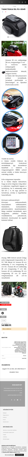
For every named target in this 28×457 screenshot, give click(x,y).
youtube (17, 399)
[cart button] (25, 2)
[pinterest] (5, 12)
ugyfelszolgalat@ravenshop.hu (15, 395)
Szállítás (5, 436)
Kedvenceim (6, 421)
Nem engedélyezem (9, 454)
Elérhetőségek (6, 439)
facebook (11, 399)
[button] (3, 333)
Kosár (4, 419)
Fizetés (4, 434)
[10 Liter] (3, 320)
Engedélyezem (19, 454)
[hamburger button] (1, 2)
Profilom (5, 417)
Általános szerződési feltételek (10, 430)
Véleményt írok (14, 372)
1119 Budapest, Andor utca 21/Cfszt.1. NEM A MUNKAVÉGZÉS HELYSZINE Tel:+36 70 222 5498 (13, 390)
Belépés (4, 413)
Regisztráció (6, 415)
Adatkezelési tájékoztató (8, 432)
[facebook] (2, 12)
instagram (14, 399)
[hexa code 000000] (2, 313)
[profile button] (22, 2)
